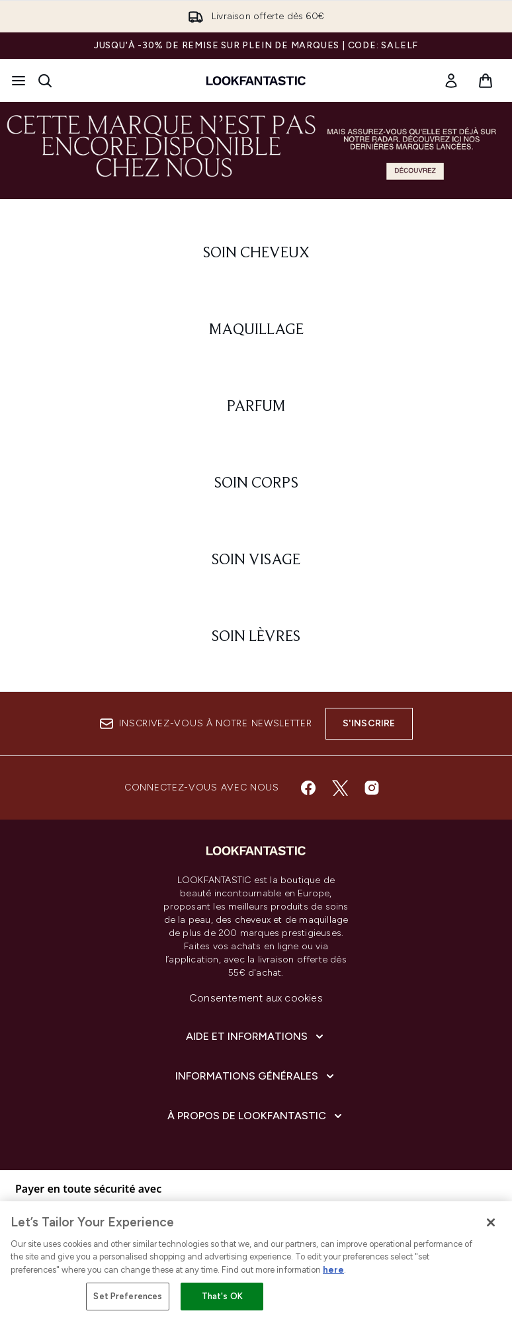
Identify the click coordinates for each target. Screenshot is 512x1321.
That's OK (222, 1296)
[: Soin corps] (256, 483)
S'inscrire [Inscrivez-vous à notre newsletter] (369, 723)
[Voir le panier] (485, 80)
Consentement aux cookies (256, 998)
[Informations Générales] (256, 1076)
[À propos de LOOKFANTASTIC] (256, 1116)
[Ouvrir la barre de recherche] (45, 81)
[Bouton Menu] (18, 81)
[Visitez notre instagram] (372, 788)
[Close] (490, 1222)
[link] (451, 80)
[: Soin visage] (256, 560)
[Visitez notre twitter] (340, 788)
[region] (256, 1261)
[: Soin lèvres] (256, 637)
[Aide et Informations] (256, 1036)
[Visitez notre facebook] (308, 788)
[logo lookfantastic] (256, 80)
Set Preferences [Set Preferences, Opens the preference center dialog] (127, 1296)
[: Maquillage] (256, 330)
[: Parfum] (256, 406)
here (333, 1270)
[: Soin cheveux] (256, 253)
